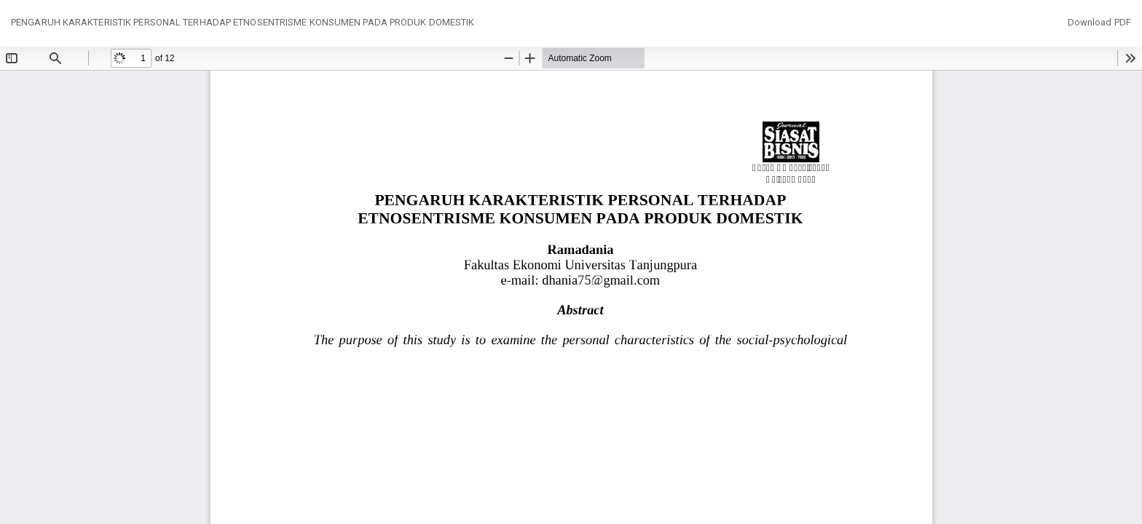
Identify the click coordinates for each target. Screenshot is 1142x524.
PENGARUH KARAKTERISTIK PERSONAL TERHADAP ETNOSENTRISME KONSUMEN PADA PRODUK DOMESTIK (242, 22)
